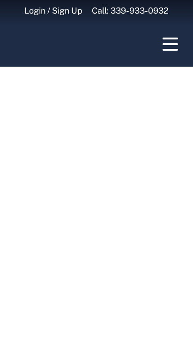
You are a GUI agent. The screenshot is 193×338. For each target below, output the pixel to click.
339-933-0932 (140, 10)
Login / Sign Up (53, 10)
